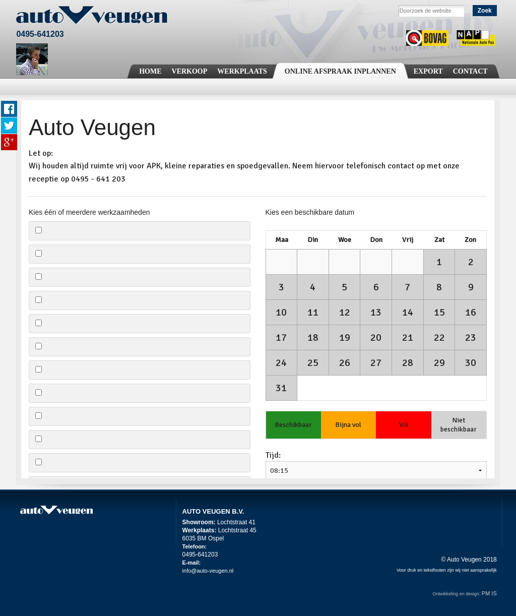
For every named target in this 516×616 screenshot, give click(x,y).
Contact (470, 71)
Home (150, 71)
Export (428, 71)
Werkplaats (242, 71)
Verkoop (190, 71)
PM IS (489, 593)
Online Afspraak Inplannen (340, 71)
